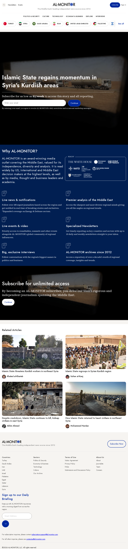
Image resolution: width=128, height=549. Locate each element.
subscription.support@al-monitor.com (45, 534)
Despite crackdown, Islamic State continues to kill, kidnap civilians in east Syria (30, 419)
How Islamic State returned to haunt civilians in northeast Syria (94, 419)
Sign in (123, 5)
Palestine (5, 476)
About (98, 460)
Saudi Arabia (6, 463)
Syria (4, 489)
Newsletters (12, 5)
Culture (45, 16)
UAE (3, 470)
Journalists (99, 463)
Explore (89, 16)
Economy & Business (74, 16)
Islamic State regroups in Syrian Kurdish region (88, 371)
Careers (99, 470)
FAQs (67, 467)
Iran (3, 467)
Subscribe (115, 5)
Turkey (4, 460)
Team (98, 467)
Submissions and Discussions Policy (77, 470)
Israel (4, 473)
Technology (57, 16)
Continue (8, 302)
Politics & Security (31, 16)
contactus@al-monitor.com (35, 539)
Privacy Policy (70, 463)
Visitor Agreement (71, 460)
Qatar (4, 483)
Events (20, 5)
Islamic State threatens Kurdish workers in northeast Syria (30, 371)
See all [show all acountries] (121, 23)
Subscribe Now (116, 443)
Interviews (100, 16)
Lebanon (5, 486)
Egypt (4, 479)
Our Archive (37, 473)
